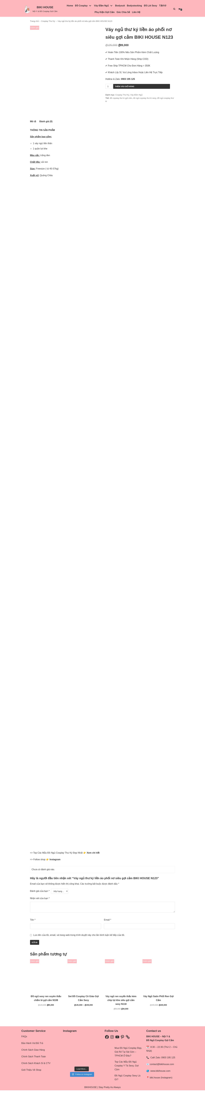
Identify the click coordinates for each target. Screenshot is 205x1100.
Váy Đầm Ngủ (136, 95)
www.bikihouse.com (160, 1080)
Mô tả (33, 131)
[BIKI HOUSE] (40, 9)
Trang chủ (34, 21)
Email (107, 929)
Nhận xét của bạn (40, 908)
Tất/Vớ (162, 5)
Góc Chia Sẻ (123, 12)
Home (70, 5)
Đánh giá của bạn (40, 901)
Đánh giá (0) (46, 131)
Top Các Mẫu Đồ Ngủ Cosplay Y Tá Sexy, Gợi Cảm (127, 1075)
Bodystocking (134, 5)
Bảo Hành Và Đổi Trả (32, 1053)
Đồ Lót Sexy (150, 5)
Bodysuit (120, 5)
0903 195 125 (168, 1067)
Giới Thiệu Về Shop (31, 1080)
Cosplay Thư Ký (48, 21)
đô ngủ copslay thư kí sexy (144, 98)
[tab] (33, 131)
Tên (32, 929)
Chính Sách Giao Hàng (33, 1059)
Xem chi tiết (93, 862)
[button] (27, 9)
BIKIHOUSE (90, 1097)
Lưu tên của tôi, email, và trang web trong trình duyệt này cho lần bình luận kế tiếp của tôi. (79, 944)
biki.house (155, 1087)
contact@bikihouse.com (162, 1074)
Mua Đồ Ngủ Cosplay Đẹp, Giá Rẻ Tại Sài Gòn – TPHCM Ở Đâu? (128, 1062)
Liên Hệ (136, 12)
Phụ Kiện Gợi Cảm (105, 12)
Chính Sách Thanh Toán (33, 1066)
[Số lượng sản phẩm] (109, 86)
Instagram (55, 869)
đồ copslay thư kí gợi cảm (121, 98)
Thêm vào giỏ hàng (124, 86)
